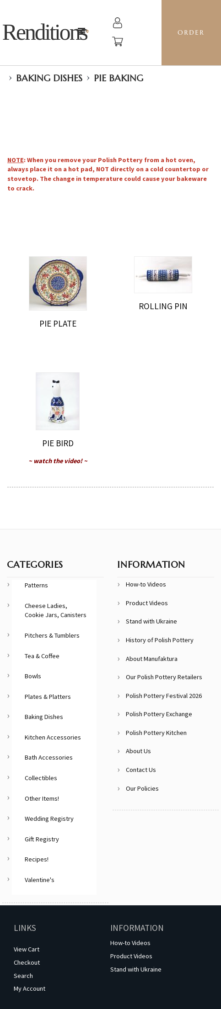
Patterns (36, 585)
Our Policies (142, 788)
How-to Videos (146, 584)
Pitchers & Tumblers (52, 635)
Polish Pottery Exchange (159, 714)
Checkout (27, 962)
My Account (29, 988)
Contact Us (141, 770)
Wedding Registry (49, 818)
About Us (138, 751)
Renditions (44, 32)
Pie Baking (118, 78)
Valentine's (39, 880)
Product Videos (147, 603)
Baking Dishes (49, 78)
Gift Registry (42, 839)
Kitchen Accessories (53, 737)
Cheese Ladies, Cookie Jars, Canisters (55, 610)
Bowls (33, 676)
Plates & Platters (48, 696)
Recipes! (37, 859)
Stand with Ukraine (151, 621)
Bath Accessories (49, 757)
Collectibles (41, 778)
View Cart (26, 949)
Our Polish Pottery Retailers (164, 677)
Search (23, 976)
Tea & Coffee (42, 656)
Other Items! (42, 798)
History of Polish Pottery (160, 640)
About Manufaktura (152, 659)
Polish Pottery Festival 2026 (164, 696)
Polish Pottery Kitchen (156, 733)
